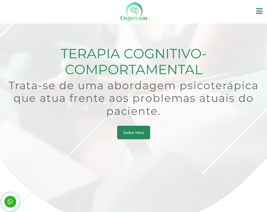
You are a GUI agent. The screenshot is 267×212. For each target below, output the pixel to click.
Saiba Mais (133, 132)
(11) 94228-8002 (10, 202)
